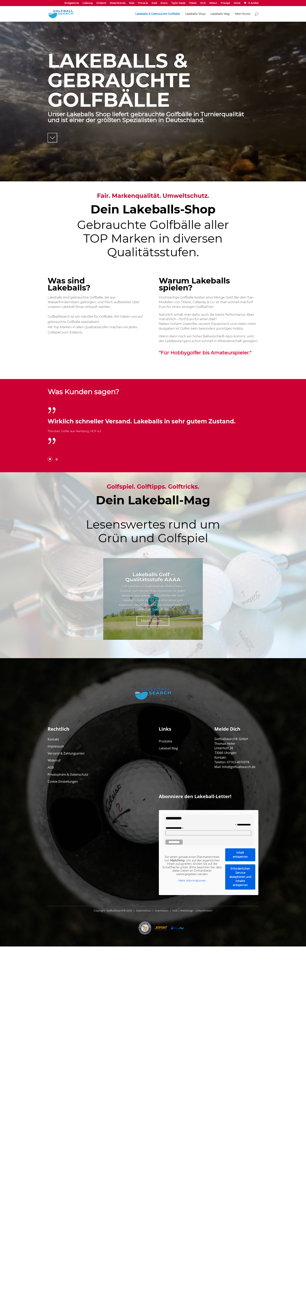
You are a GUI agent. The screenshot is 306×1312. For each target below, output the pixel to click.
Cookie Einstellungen (63, 1147)
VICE (203, 3)
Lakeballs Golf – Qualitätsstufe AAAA (153, 759)
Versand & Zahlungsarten (66, 1119)
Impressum (56, 1112)
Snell (154, 3)
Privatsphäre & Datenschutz (68, 1140)
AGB (51, 1133)
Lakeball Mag (168, 1114)
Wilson (213, 3)
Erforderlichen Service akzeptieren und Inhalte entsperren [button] (240, 1242)
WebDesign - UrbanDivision (196, 1276)
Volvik (237, 3)
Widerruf (54, 1126)
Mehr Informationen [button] (192, 1246)
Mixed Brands (117, 3)
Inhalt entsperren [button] (240, 1220)
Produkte (165, 1107)
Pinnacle (143, 3)
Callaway (87, 3)
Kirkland (101, 3)
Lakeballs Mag (220, 14)
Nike (131, 3)
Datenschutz (143, 1276)
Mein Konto (243, 14)
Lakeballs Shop (195, 14)
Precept (225, 3)
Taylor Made (178, 3)
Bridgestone (71, 3)
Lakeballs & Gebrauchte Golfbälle (157, 14)
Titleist (193, 3)
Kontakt (53, 1105)
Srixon (164, 3)
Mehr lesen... (153, 803)
